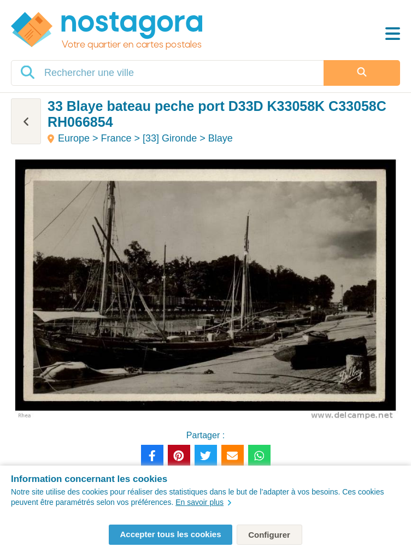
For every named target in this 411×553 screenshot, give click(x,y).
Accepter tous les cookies (170, 534)
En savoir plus (203, 502)
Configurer (269, 534)
